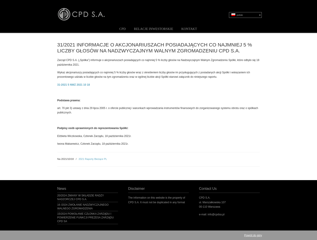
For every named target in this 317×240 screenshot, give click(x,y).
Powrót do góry (253, 235)
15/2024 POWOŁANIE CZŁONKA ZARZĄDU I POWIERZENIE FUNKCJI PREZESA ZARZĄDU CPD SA (85, 217)
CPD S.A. (86, 11)
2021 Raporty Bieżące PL (93, 159)
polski (237, 14)
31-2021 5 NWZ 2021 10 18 (73, 84)
